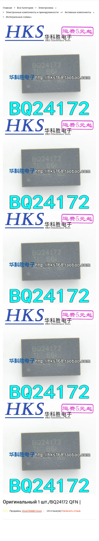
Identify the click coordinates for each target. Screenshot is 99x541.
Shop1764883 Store (32, 511)
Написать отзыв (71, 511)
